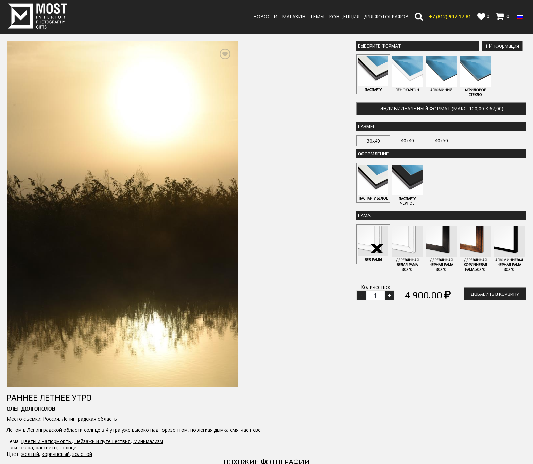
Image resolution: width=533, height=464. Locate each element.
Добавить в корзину (495, 294)
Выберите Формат (379, 46)
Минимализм (148, 441)
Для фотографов (386, 16)
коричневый (56, 454)
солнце (68, 447)
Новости (265, 16)
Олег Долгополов (31, 409)
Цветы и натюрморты (46, 441)
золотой (82, 454)
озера (26, 447)
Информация (502, 45)
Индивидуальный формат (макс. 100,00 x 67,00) (441, 108)
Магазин (293, 16)
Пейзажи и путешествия (102, 441)
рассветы (46, 447)
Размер (367, 126)
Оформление (373, 153)
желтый (30, 454)
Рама (364, 215)
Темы (317, 16)
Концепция (344, 16)
